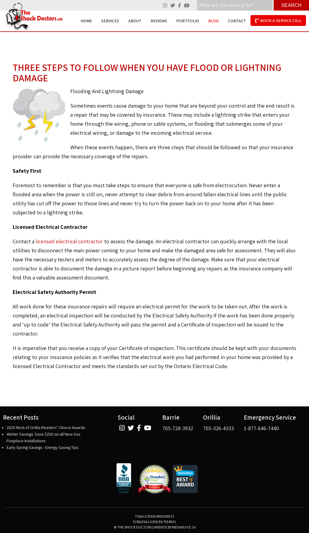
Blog (213, 21)
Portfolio (187, 21)
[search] (234, 5)
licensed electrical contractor (69, 241)
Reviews (159, 21)
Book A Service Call (278, 20)
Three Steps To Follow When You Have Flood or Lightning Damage (147, 72)
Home (86, 21)
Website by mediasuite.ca (175, 527)
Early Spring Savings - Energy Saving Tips (42, 447)
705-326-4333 (218, 428)
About (135, 21)
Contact (237, 21)
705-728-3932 (177, 428)
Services (110, 21)
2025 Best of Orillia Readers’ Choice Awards (46, 427)
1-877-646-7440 (261, 428)
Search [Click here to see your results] (291, 5)
